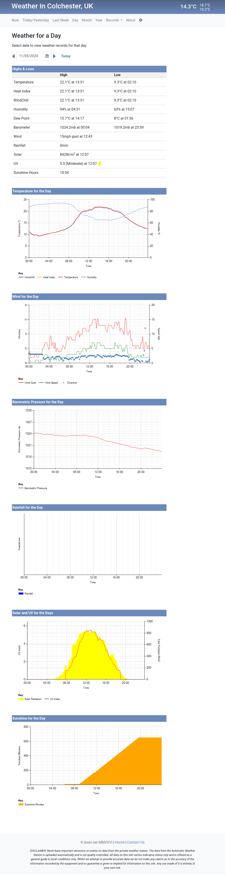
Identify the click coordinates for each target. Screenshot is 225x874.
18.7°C (205, 5)
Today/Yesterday (36, 20)
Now (15, 20)
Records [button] (113, 20)
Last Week (61, 20)
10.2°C (205, 9)
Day (75, 20)
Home (120, 842)
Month (87, 20)
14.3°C (188, 7)
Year (98, 20)
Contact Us (136, 842)
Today (66, 56)
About (130, 20)
